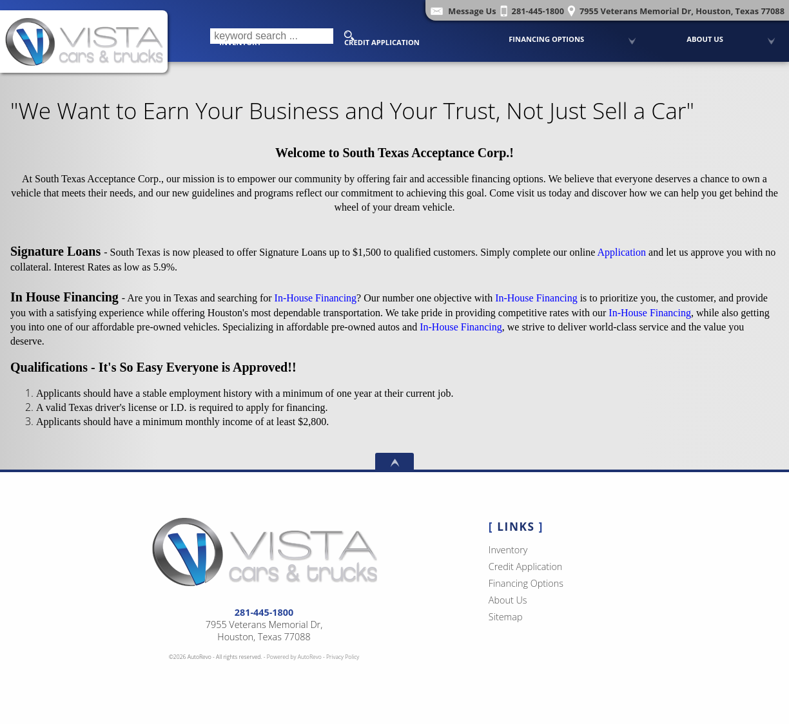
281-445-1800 (264, 612)
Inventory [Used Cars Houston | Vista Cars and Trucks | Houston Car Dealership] (240, 42)
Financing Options (546, 39)
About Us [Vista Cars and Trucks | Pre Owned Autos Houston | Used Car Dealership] (705, 39)
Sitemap (506, 617)
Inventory (508, 550)
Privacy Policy (342, 657)
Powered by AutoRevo (294, 657)
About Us (508, 600)
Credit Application (382, 42)
